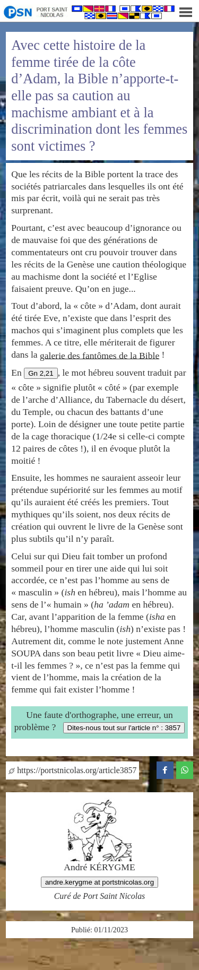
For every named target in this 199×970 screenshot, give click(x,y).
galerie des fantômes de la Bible (99, 355)
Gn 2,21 (40, 373)
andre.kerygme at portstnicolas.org (99, 882)
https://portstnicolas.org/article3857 (72, 770)
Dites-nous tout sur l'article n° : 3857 (124, 728)
